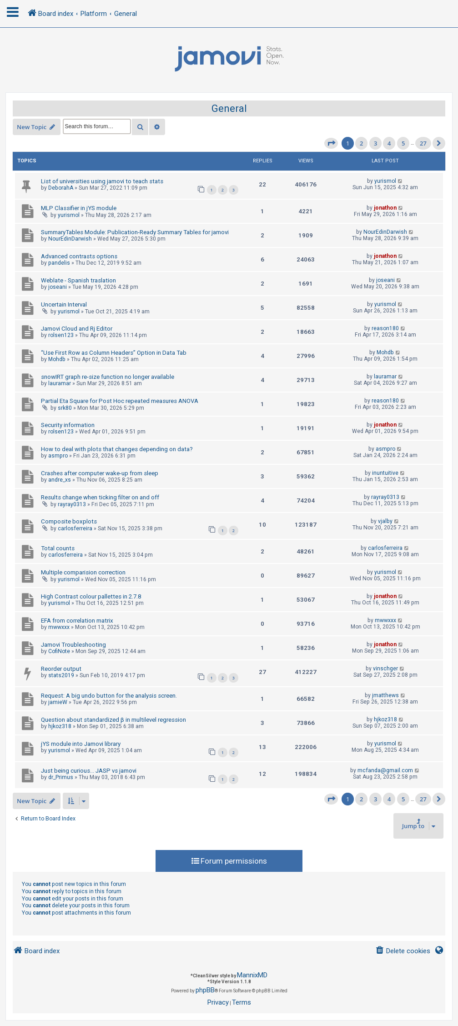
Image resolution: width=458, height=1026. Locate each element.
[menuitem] (403, 951)
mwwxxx (59, 627)
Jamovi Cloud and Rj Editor (76, 328)
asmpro (58, 456)
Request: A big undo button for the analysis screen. (109, 695)
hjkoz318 (59, 726)
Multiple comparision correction (83, 572)
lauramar (59, 383)
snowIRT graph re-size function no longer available (107, 376)
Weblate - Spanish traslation (78, 280)
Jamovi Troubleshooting (73, 644)
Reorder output (61, 668)
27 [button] (423, 143)
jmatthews (385, 695)
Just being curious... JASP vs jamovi (88, 770)
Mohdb (56, 359)
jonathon (385, 208)
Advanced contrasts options (79, 256)
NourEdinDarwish (70, 239)
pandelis (59, 263)
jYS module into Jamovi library (81, 743)
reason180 (385, 328)
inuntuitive (385, 473)
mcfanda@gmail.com (385, 770)
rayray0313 (72, 504)
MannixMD (252, 975)
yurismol (385, 181)
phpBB (205, 990)
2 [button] (361, 143)
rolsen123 (61, 335)
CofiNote (59, 651)
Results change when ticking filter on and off (100, 497)
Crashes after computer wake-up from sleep (99, 473)
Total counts (58, 548)
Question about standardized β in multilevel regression (113, 719)
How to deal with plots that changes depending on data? (117, 449)
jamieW (57, 702)
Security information (68, 425)
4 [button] (389, 143)
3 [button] (375, 143)
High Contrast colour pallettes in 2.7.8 (91, 596)
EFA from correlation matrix (77, 620)
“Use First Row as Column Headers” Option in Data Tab (113, 352)
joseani (57, 287)
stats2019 (61, 675)
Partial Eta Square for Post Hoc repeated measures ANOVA (119, 400)
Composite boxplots (69, 521)
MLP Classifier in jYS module (78, 208)
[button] (331, 143)
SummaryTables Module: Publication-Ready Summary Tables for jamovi (135, 232)
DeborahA (60, 188)
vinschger (385, 668)
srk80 (65, 408)
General (229, 108)
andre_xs (59, 480)
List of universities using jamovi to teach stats (102, 181)
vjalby (385, 521)
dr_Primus (60, 777)
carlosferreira (75, 528)
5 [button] (403, 143)
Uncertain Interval (64, 304)
